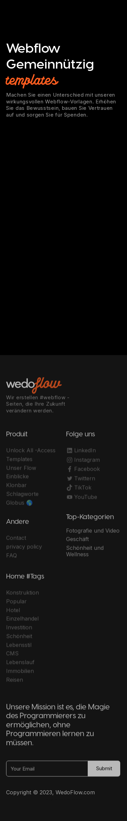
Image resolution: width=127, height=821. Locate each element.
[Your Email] (47, 771)
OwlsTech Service (70, 799)
